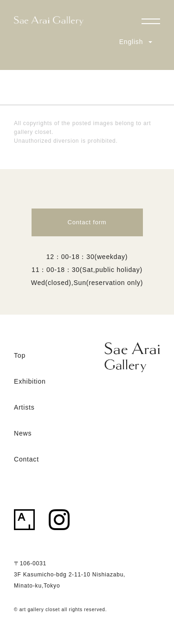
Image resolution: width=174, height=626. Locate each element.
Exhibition (30, 381)
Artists (24, 407)
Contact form (86, 222)
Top (20, 355)
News (23, 433)
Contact (26, 459)
